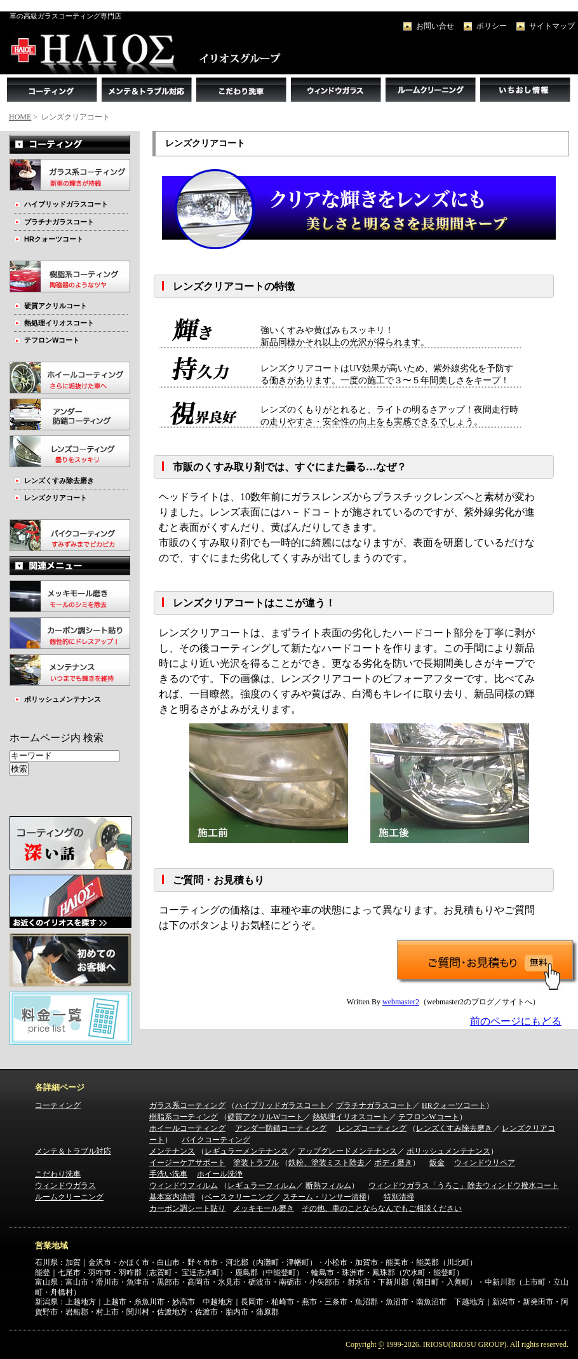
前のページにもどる (515, 1021)
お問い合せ (435, 26)
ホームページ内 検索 (57, 737)
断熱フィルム (328, 1185)
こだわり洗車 (58, 1174)
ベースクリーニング (239, 1196)
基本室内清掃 (172, 1196)
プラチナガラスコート (59, 222)
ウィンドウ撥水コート (521, 1185)
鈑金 (437, 1162)
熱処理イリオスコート (59, 323)
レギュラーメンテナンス (246, 1151)
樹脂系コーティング (183, 1116)
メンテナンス (172, 1151)
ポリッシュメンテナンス (62, 699)
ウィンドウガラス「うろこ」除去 (425, 1185)
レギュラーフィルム (261, 1185)
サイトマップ (552, 26)
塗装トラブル (256, 1162)
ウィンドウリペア (484, 1162)
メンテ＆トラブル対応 (73, 1151)
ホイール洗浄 (220, 1174)
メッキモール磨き (263, 1208)
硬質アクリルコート (55, 306)
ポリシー (491, 26)
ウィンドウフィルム (183, 1185)
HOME (20, 117)
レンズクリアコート (55, 498)
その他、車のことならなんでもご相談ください (382, 1208)
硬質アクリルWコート (265, 1116)
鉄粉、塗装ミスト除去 (326, 1162)
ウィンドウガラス (65, 1185)
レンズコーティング (371, 1128)
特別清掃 (399, 1196)
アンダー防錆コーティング (280, 1128)
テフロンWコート (51, 340)
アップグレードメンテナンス (347, 1151)
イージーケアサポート (187, 1162)
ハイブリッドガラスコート (66, 204)
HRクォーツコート (53, 239)
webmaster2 (400, 1001)
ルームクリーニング (69, 1196)
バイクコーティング (216, 1139)
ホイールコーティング (187, 1128)
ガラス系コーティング (187, 1105)
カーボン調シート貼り (187, 1208)
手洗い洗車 (168, 1174)
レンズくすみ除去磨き (59, 480)
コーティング (58, 1105)
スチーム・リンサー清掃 (324, 1196)
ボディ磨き (393, 1162)
